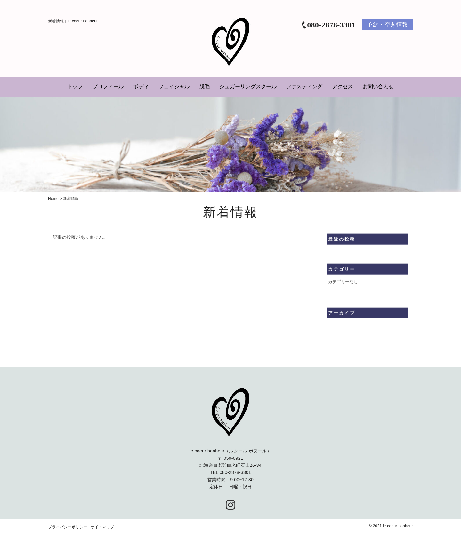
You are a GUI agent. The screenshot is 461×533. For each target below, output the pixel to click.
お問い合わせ (378, 86)
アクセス (342, 86)
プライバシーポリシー (67, 527)
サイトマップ (102, 527)
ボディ (141, 86)
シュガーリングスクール (248, 86)
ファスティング (304, 86)
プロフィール (108, 86)
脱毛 (204, 86)
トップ (75, 86)
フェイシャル (174, 86)
